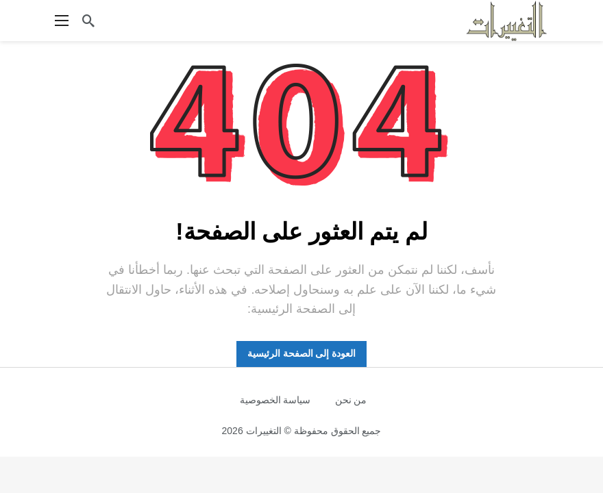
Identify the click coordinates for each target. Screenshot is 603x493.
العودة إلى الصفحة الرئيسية (301, 353)
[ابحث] (88, 20)
